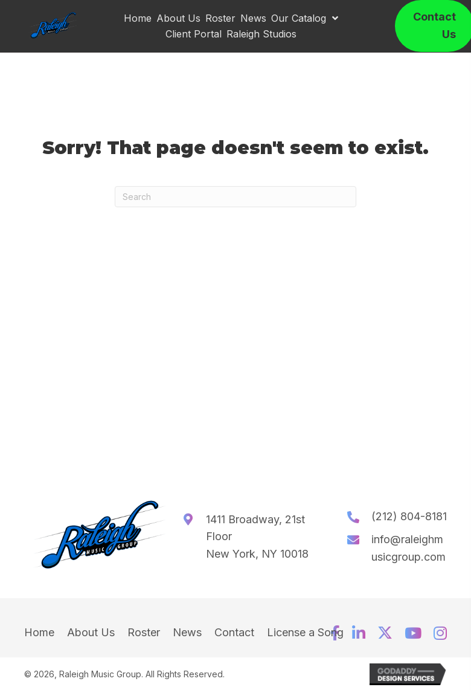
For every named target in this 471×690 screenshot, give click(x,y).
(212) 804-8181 (409, 516)
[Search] (235, 196)
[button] (358, 632)
